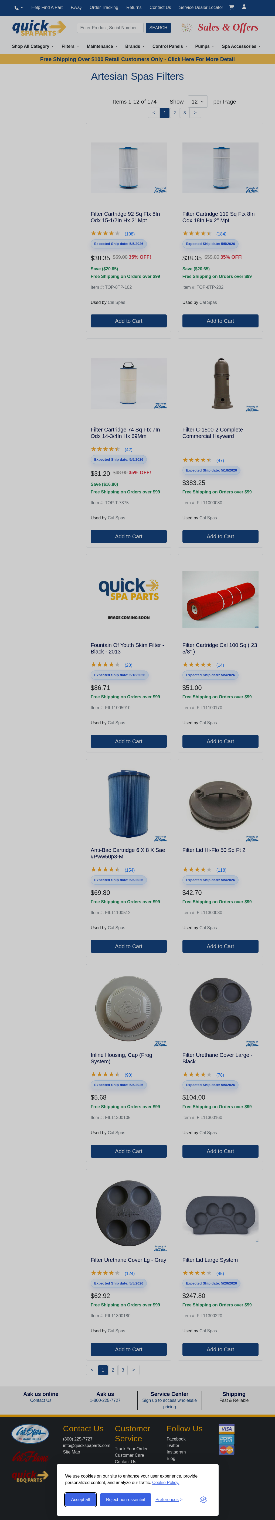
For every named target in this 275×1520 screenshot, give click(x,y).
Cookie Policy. (165, 1482)
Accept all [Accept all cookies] (80, 1499)
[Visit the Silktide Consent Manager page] (203, 1499)
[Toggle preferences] (169, 1499)
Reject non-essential (125, 1499)
